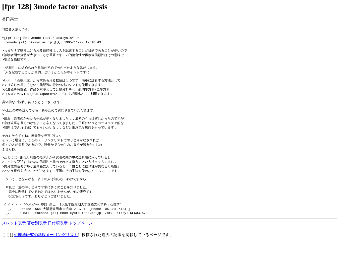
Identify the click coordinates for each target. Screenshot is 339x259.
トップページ (81, 240)
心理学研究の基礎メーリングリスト (46, 252)
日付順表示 (58, 240)
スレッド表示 (14, 240)
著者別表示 (37, 240)
